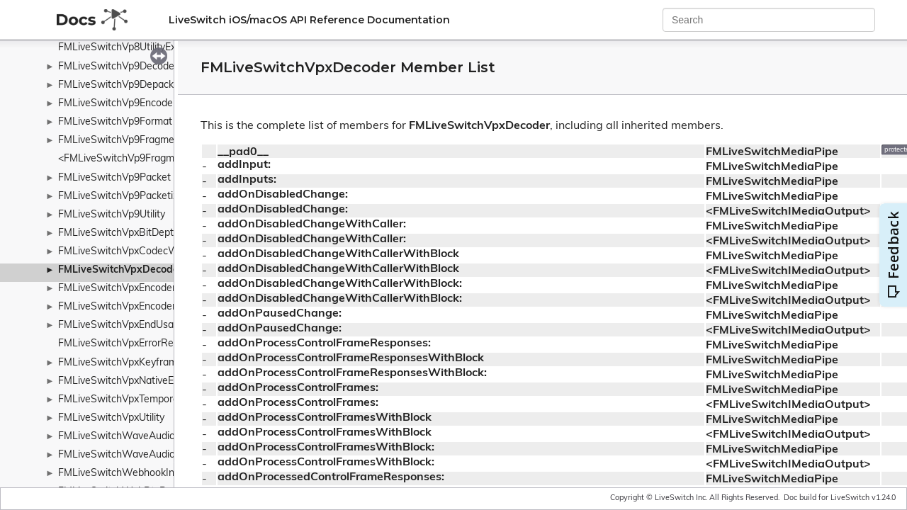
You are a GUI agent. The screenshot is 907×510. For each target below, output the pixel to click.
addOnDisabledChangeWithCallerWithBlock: (340, 284)
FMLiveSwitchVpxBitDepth (118, 233)
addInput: (244, 165)
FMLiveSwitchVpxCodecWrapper (133, 251)
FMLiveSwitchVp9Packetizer (122, 196)
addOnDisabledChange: (283, 194)
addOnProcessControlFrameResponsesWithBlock (351, 358)
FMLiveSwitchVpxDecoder (120, 270)
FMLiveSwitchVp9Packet (114, 178)
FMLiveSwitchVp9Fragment (121, 140)
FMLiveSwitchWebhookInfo (121, 473)
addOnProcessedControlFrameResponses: (331, 477)
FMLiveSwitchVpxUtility (111, 418)
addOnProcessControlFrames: (298, 388)
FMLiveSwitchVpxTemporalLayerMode (145, 400)
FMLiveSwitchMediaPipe (772, 152)
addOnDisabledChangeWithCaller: (312, 224)
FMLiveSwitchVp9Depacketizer (128, 85)
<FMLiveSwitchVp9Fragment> (126, 159)
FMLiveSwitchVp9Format (115, 122)
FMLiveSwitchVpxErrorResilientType (139, 344)
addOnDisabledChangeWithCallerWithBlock (338, 254)
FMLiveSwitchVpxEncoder (117, 288)
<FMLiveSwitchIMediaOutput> (788, 211)
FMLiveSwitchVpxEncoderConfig (131, 307)
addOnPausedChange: (280, 313)
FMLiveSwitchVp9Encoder (117, 103)
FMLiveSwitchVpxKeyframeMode (133, 363)
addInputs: (247, 180)
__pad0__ (243, 152)
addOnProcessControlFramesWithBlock (325, 418)
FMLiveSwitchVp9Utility (111, 215)
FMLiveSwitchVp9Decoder (118, 67)
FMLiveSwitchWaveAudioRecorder (137, 436)
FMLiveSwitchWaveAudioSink (126, 455)
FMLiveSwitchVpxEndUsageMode (134, 325)
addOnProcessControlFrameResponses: (324, 343)
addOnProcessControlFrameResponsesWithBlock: (352, 373)
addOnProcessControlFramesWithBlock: (326, 447)
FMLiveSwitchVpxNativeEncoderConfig (146, 381)
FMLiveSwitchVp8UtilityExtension (133, 47)
